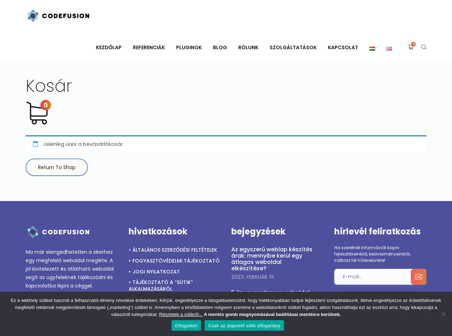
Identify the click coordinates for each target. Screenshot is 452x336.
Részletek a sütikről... (181, 314)
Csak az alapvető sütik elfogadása (244, 325)
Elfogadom (186, 325)
